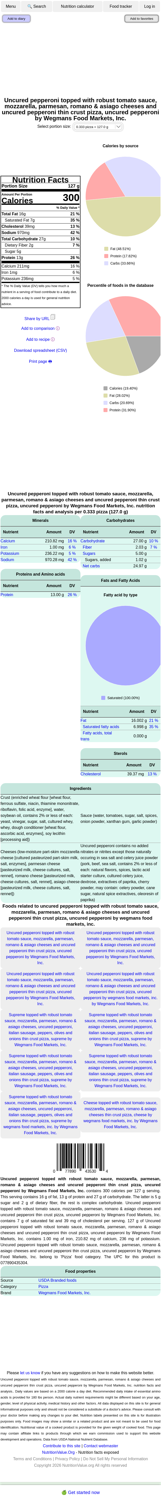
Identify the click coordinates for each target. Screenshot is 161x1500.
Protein (6, 595)
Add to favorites (141, 19)
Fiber (87, 547)
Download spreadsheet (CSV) (40, 350)
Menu (11, 6)
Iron (4, 547)
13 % (152, 774)
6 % (72, 547)
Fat (83, 720)
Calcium (7, 541)
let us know (30, 1373)
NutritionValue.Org (58, 1452)
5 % (72, 553)
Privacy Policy (67, 1459)
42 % (72, 560)
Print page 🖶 (40, 361)
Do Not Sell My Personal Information (115, 1459)
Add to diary (16, 19)
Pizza (43, 1286)
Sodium (7, 560)
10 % (153, 541)
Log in (149, 6)
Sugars (89, 553)
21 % (153, 720)
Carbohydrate (92, 541)
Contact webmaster (101, 1446)
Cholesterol (90, 774)
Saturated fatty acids (101, 727)
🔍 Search (36, 6)
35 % (153, 727)
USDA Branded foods (57, 1280)
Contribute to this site (61, 1446)
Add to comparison (37, 328)
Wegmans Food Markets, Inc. (64, 1293)
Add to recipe (38, 339)
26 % (72, 595)
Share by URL (40, 319)
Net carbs (91, 566)
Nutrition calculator (77, 6)
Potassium (9, 553)
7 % (153, 547)
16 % (72, 541)
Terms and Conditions (32, 1459)
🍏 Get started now (80, 1492)
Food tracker (121, 6)
